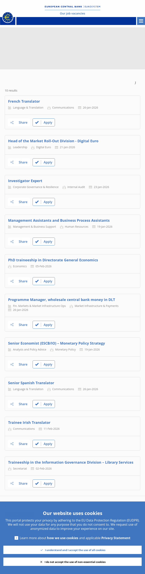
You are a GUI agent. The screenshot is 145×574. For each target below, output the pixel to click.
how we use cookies (62, 538)
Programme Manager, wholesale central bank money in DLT (61, 299)
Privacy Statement (115, 538)
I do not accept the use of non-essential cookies (75, 562)
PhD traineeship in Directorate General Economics (53, 260)
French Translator (24, 101)
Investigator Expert (25, 180)
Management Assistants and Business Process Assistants (59, 220)
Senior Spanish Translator (31, 382)
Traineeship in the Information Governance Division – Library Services (70, 462)
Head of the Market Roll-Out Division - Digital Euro (53, 140)
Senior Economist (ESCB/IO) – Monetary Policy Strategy (56, 343)
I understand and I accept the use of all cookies (75, 550)
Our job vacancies (72, 13)
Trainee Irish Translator (29, 422)
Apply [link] (43, 122)
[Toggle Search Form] (135, 82)
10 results (11, 90)
